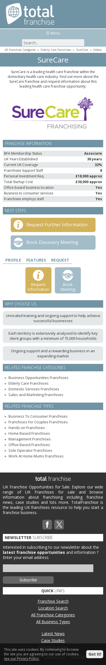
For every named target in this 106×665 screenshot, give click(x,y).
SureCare (82, 50)
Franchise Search (53, 601)
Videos (97, 50)
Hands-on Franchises (26, 427)
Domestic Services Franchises (33, 388)
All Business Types (53, 621)
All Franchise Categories (20, 50)
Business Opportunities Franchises (38, 377)
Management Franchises (29, 439)
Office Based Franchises (29, 444)
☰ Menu (53, 33)
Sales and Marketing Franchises (35, 394)
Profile (13, 260)
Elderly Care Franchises (56, 50)
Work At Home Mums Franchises (36, 456)
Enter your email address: (26, 557)
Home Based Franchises (29, 433)
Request (60, 260)
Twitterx (59, 524)
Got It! (94, 654)
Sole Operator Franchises (30, 450)
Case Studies (53, 640)
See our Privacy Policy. (21, 658)
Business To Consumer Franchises (38, 416)
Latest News (53, 633)
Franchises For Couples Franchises (38, 421)
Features (36, 260)
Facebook (47, 524)
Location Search (53, 608)
